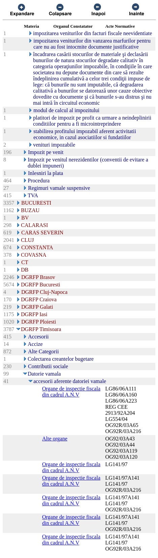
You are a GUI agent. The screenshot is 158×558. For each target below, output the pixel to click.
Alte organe (55, 438)
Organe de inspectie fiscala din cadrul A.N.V (71, 392)
